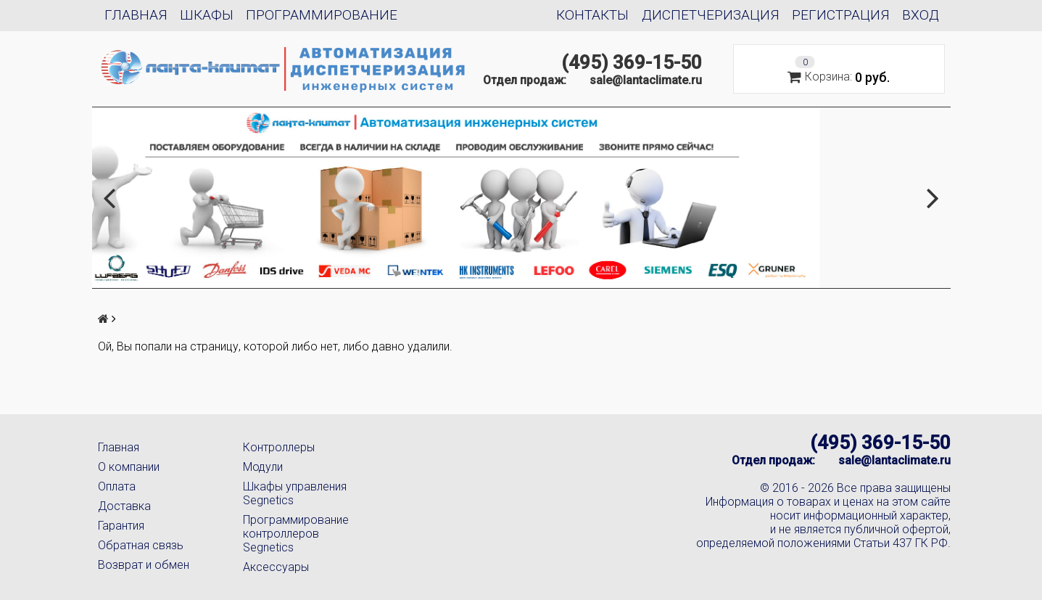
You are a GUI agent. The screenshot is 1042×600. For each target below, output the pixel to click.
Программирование (321, 15)
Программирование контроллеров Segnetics (296, 533)
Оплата (117, 486)
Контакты (592, 15)
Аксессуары (276, 567)
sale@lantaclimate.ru (646, 80)
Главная (136, 15)
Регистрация (841, 15)
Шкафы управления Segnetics (295, 493)
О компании (129, 467)
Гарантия (121, 526)
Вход (920, 15)
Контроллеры (279, 447)
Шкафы (206, 15)
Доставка (124, 506)
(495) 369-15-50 (631, 62)
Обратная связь (140, 545)
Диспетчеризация (711, 15)
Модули (263, 467)
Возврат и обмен (143, 565)
